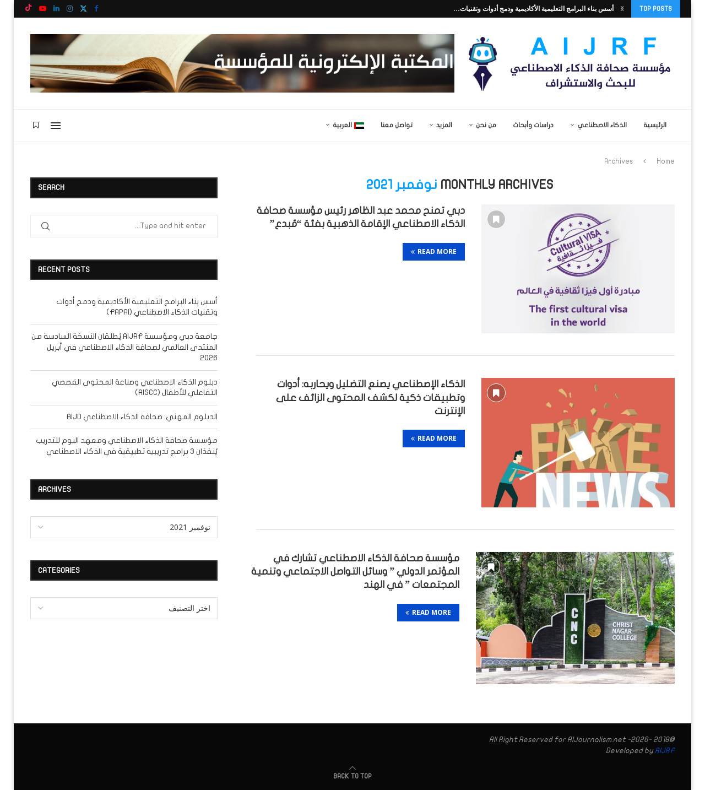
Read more (434, 251)
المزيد (444, 125)
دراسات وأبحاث (533, 125)
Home (666, 161)
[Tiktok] (28, 9)
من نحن (486, 125)
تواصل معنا (397, 125)
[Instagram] (70, 9)
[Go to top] (352, 776)
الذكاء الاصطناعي (602, 125)
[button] (622, 9)
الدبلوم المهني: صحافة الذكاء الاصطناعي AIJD (142, 417)
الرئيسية (654, 125)
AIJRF (665, 750)
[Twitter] (83, 9)
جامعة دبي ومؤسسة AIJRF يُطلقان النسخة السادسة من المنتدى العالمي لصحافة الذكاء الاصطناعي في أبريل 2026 (124, 347)
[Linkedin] (56, 9)
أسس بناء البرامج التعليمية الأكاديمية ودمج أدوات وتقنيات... (533, 8)
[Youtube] (42, 9)
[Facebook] (96, 9)
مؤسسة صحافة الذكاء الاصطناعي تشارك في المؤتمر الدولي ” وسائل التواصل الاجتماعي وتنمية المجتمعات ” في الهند (355, 572)
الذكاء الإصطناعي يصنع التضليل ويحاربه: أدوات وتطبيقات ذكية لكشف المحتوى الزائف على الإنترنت (370, 397)
